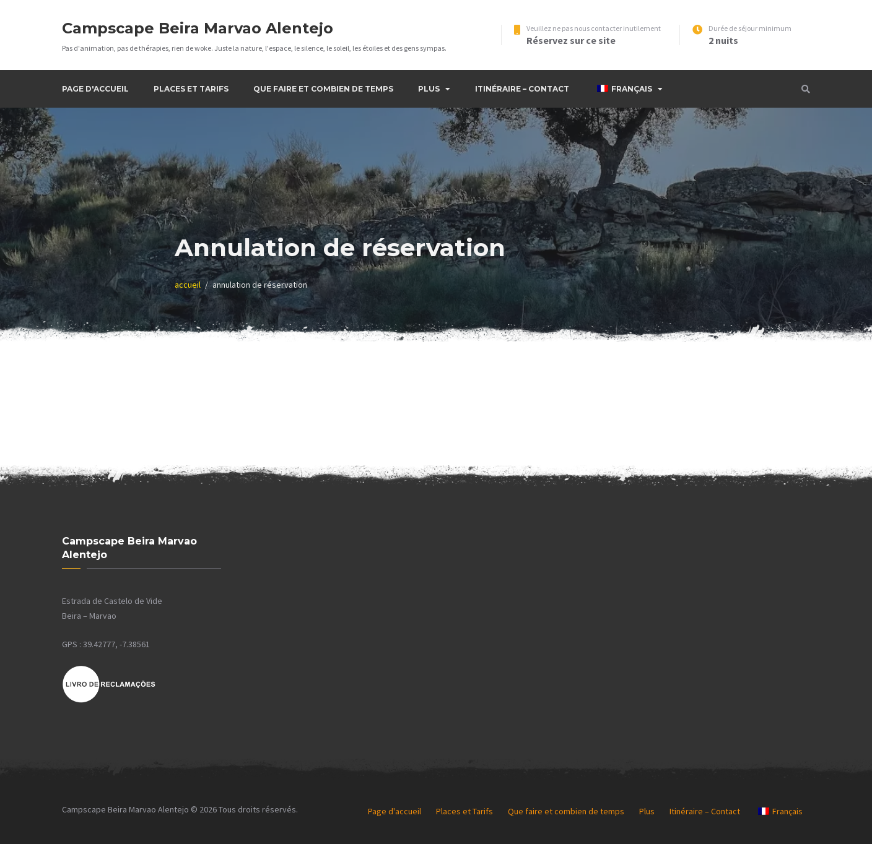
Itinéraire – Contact (522, 88)
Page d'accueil (95, 88)
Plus (429, 88)
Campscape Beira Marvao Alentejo (197, 28)
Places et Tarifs (191, 88)
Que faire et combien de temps (323, 88)
